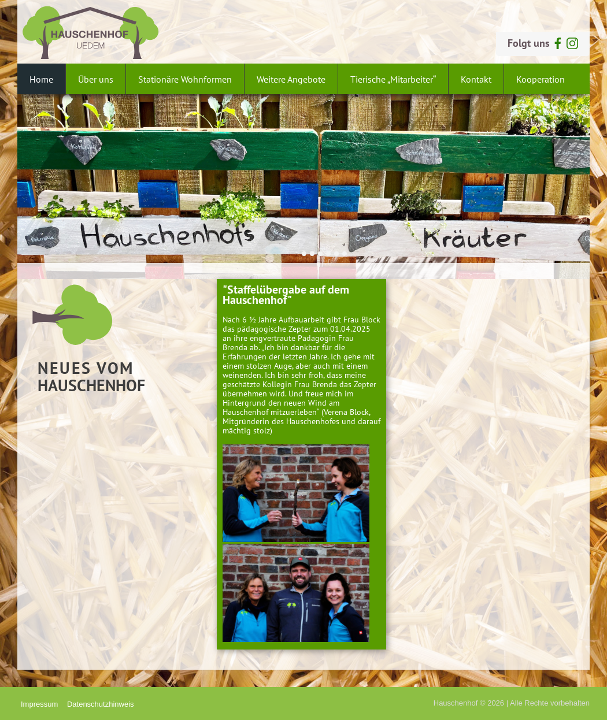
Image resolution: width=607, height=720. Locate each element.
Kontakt (476, 79)
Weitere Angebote (291, 79)
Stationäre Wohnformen (185, 79)
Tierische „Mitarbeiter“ (393, 79)
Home (41, 79)
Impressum (39, 704)
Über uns (95, 79)
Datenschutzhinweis (100, 704)
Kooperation (540, 79)
